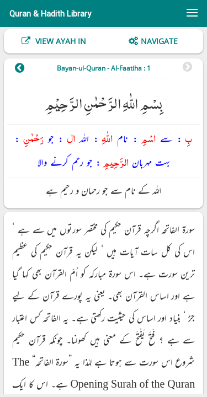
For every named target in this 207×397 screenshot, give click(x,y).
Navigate (159, 41)
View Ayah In (59, 41)
